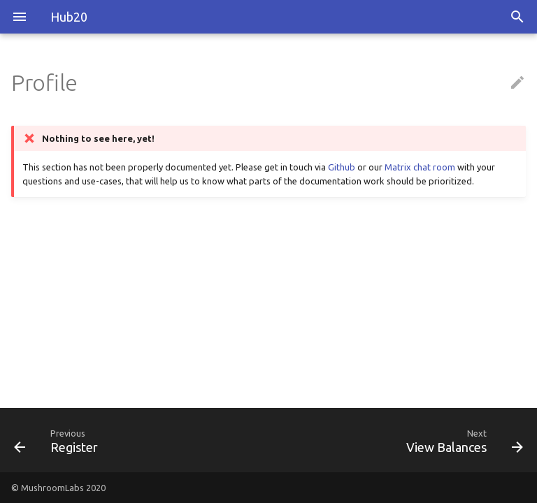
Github (341, 167)
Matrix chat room (420, 167)
